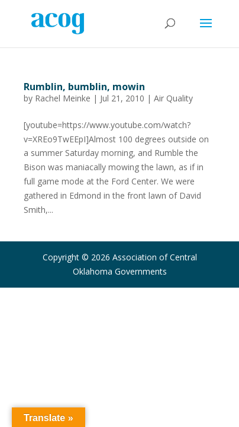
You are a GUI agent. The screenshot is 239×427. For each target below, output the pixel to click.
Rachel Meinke (63, 98)
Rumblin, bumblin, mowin (84, 86)
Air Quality (173, 98)
